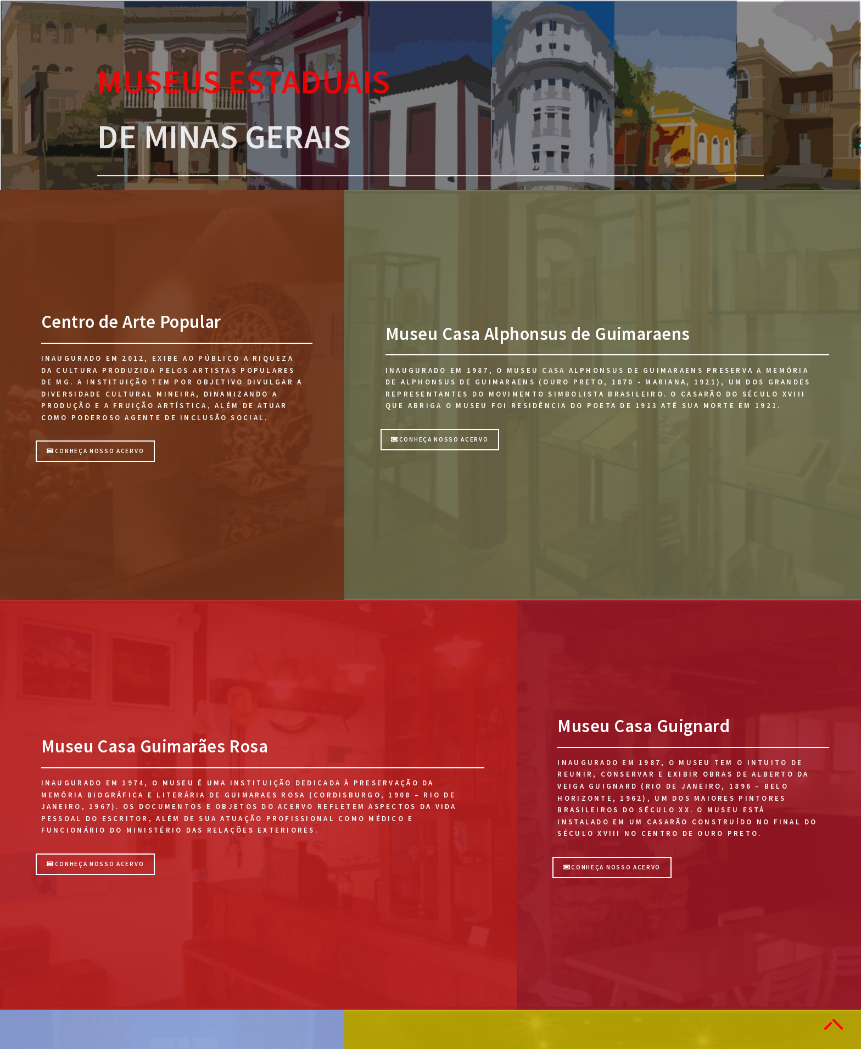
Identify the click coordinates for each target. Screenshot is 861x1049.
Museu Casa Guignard (643, 726)
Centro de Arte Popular (131, 321)
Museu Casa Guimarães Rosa (155, 746)
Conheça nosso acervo (95, 451)
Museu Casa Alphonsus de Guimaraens (537, 333)
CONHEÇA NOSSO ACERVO (439, 439)
